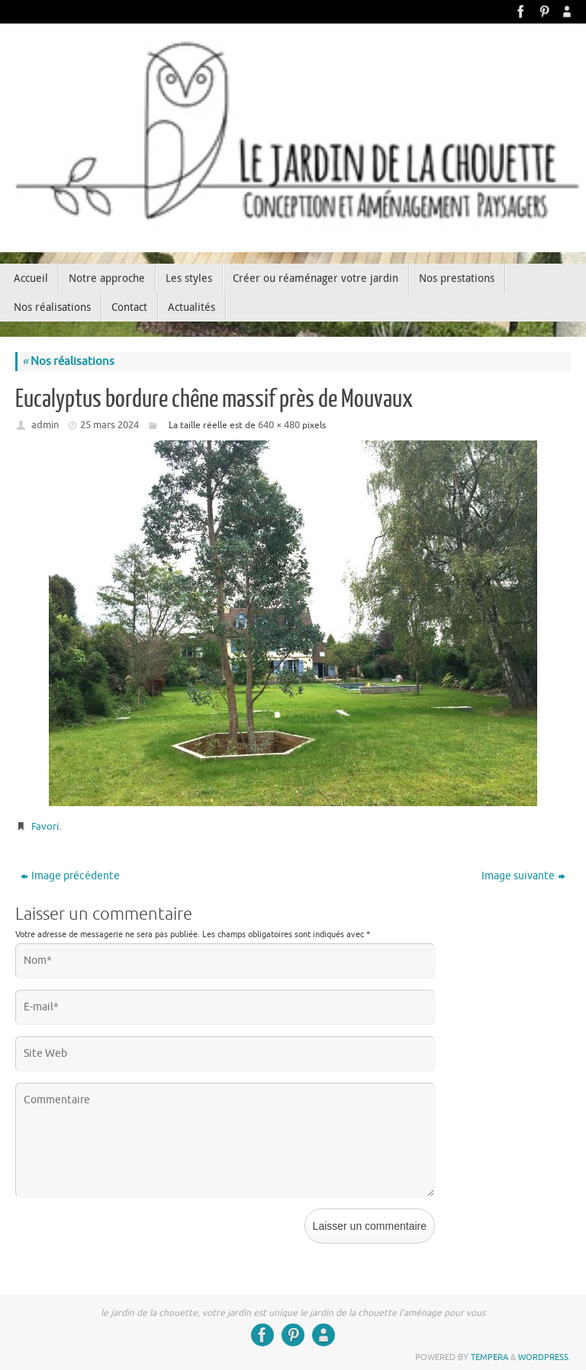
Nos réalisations (68, 361)
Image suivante (523, 875)
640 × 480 (279, 424)
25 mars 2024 (109, 424)
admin (45, 424)
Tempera (489, 1357)
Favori (45, 826)
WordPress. (544, 1357)
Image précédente (70, 875)
